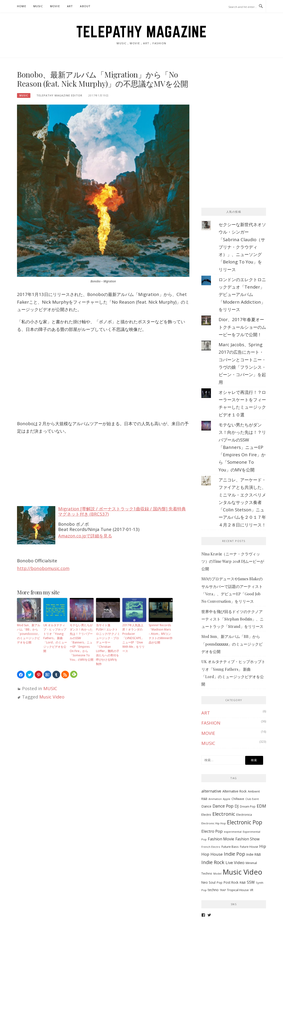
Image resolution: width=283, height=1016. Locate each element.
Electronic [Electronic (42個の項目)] (223, 813)
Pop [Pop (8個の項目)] (219, 883)
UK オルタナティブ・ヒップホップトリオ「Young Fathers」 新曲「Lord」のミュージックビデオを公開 (55, 638)
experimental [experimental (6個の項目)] (233, 831)
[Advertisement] (237, 100)
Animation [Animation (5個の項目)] (215, 799)
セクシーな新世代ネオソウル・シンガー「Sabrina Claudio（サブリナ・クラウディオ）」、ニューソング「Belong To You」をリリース (242, 246)
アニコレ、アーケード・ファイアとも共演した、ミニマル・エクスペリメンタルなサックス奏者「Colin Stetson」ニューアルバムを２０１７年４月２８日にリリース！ (242, 502)
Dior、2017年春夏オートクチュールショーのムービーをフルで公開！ (242, 326)
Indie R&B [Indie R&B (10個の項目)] (253, 854)
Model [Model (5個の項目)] (217, 873)
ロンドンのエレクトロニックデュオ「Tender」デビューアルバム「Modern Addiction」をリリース (242, 294)
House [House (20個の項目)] (216, 854)
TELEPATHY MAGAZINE (141, 31)
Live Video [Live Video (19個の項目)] (235, 862)
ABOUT (85, 6)
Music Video (51, 697)
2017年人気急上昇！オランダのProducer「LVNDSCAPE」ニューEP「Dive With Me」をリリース (133, 638)
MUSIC (38, 6)
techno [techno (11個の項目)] (213, 890)
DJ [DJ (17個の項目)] (237, 806)
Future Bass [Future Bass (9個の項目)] (230, 846)
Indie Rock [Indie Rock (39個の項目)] (212, 862)
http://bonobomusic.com (43, 568)
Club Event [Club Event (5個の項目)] (252, 799)
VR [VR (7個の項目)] (251, 890)
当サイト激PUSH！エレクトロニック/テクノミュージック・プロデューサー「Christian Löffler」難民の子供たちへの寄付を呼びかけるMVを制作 (108, 644)
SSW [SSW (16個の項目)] (251, 882)
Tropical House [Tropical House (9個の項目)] (238, 890)
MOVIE (55, 6)
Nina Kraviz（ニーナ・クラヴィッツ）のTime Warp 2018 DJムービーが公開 (232, 561)
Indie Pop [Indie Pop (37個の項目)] (234, 854)
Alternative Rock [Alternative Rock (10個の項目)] (234, 791)
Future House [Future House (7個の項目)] (249, 847)
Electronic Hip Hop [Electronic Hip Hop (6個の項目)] (213, 823)
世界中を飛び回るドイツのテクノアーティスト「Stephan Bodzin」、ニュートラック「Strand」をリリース (232, 619)
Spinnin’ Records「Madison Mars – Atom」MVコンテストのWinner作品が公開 (161, 633)
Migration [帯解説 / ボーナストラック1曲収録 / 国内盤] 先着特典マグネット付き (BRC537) (122, 511)
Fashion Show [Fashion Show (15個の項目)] (247, 839)
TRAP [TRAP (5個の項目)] (223, 890)
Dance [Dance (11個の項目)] (206, 806)
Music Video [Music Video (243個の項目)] (242, 872)
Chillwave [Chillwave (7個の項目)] (238, 799)
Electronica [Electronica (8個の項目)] (244, 815)
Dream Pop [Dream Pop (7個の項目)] (247, 806)
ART (70, 6)
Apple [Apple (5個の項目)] (226, 799)
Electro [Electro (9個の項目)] (206, 814)
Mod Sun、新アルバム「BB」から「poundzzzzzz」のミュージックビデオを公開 (28, 633)
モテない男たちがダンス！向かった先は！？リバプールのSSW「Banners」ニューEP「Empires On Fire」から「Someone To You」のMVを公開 (81, 642)
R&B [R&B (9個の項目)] (243, 882)
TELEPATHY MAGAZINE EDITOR (59, 95)
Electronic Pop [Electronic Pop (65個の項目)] (244, 822)
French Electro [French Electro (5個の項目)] (210, 847)
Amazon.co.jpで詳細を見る (85, 536)
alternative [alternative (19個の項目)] (211, 791)
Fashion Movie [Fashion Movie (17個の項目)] (221, 839)
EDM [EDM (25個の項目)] (261, 806)
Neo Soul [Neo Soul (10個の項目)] (208, 882)
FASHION (210, 723)
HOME (21, 6)
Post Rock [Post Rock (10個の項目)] (231, 882)
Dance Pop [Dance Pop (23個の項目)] (223, 806)
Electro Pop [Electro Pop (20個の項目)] (212, 831)
